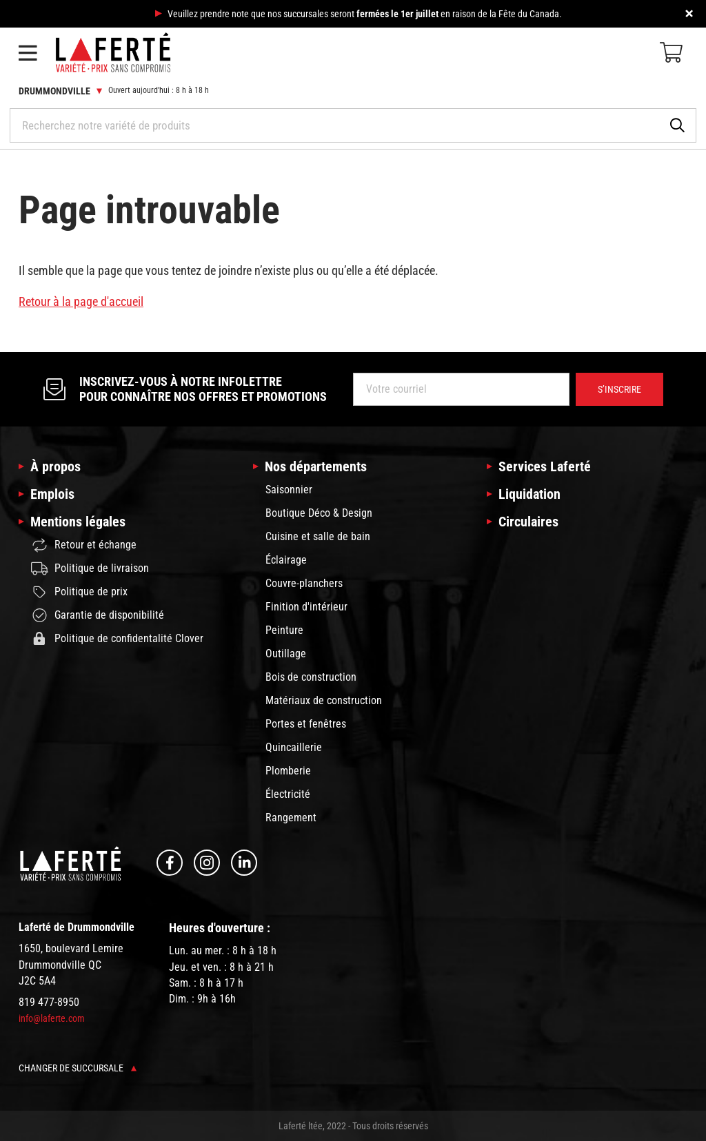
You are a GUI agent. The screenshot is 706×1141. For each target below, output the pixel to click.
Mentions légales (77, 521)
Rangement (290, 817)
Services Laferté (544, 466)
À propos (55, 466)
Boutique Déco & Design (318, 513)
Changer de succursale (78, 1067)
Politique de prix (79, 592)
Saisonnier (288, 489)
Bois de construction (310, 676)
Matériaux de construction (323, 700)
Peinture (284, 630)
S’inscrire (619, 389)
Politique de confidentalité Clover (117, 639)
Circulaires (528, 521)
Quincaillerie (293, 747)
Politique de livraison (90, 568)
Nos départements (316, 466)
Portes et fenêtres (305, 723)
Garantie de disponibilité (97, 615)
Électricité (287, 794)
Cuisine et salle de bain (317, 536)
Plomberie (288, 770)
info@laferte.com (52, 1018)
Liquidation (529, 494)
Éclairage (286, 559)
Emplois (52, 494)
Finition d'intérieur (306, 606)
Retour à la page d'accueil (81, 301)
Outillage (285, 653)
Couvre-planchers (304, 583)
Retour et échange (84, 545)
